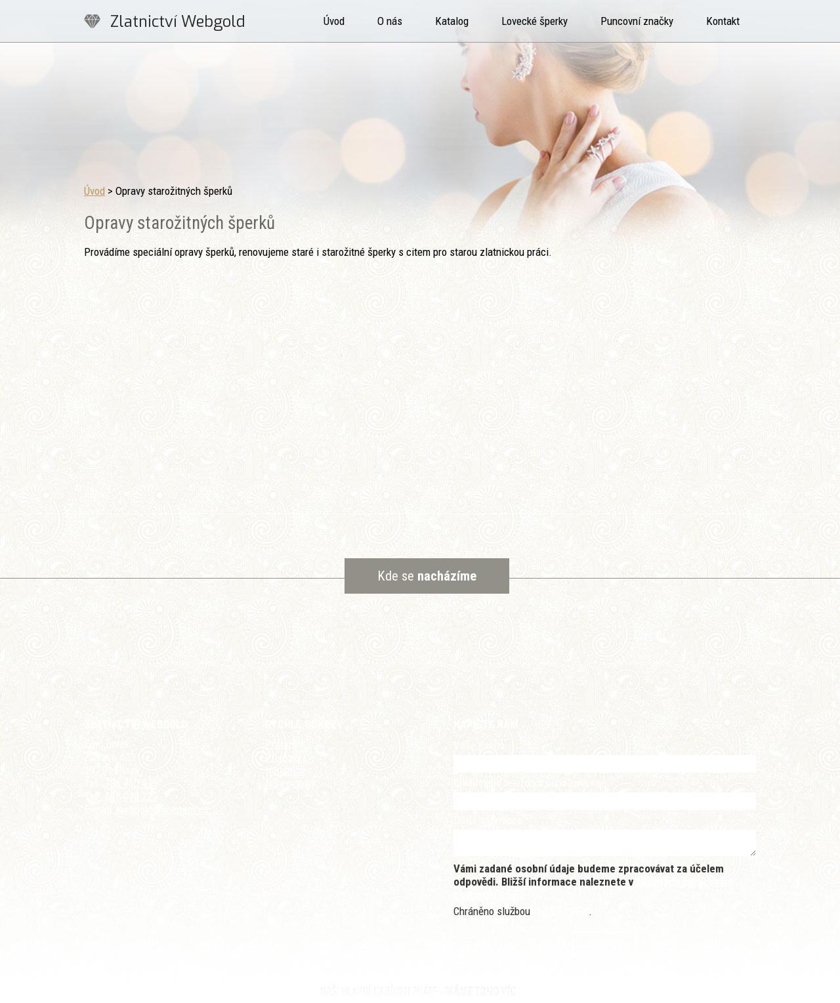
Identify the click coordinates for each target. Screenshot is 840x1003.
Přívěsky (283, 757)
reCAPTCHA (561, 911)
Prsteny (282, 743)
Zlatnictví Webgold (177, 21)
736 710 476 (131, 783)
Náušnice (285, 770)
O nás (389, 21)
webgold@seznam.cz (162, 809)
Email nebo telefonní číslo (529, 782)
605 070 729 (131, 796)
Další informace (487, 820)
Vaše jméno (479, 745)
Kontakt (723, 21)
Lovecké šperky (534, 21)
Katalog (452, 21)
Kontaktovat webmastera (460, 979)
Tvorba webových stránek (403, 990)
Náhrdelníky (290, 783)
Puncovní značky (636, 21)
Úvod (334, 21)
